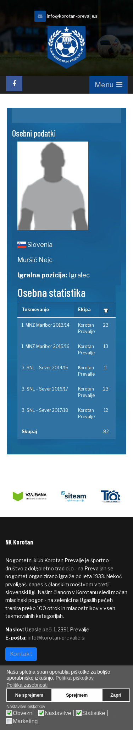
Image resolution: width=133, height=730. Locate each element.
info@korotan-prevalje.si (73, 16)
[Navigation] (108, 85)
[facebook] (14, 83)
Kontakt (21, 654)
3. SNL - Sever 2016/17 (45, 389)
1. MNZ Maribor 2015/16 (46, 346)
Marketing (25, 721)
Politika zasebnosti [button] (27, 685)
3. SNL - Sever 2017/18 (45, 410)
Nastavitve (58, 713)
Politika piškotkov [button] (75, 678)
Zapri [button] (115, 695)
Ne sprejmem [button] (29, 695)
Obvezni (23, 713)
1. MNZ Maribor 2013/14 (46, 325)
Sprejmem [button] (77, 695)
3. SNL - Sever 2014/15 (45, 367)
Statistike (93, 713)
